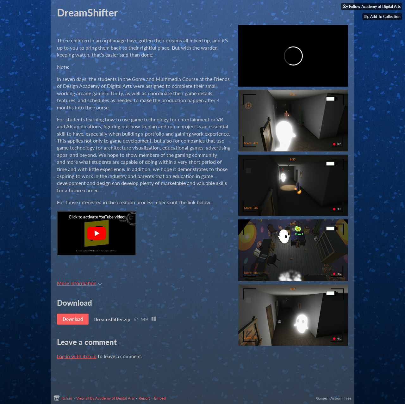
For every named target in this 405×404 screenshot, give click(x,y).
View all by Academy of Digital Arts (105, 398)
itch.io (67, 398)
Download (73, 319)
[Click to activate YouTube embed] (96, 233)
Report (144, 398)
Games (321, 398)
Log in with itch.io (77, 356)
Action (335, 398)
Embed (160, 398)
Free (347, 398)
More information (79, 283)
